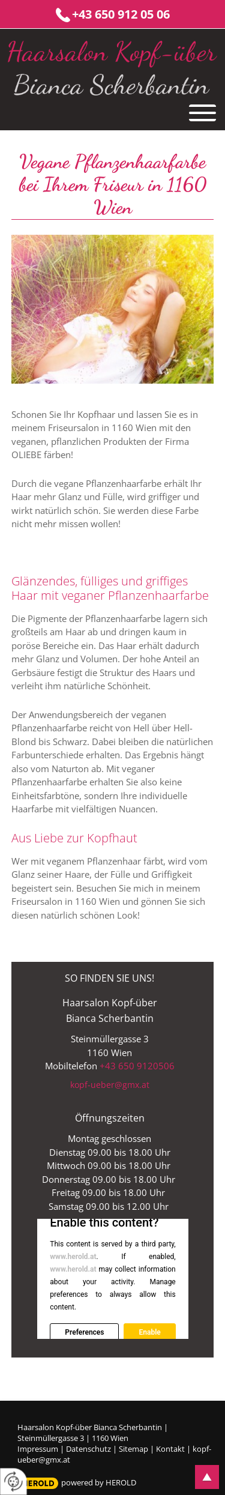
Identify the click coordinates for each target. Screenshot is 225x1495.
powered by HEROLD (98, 1482)
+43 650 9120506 (137, 1066)
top (207, 1477)
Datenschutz (88, 1448)
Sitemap (133, 1448)
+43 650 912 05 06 (121, 14)
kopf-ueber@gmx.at (109, 1084)
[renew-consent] (13, 1481)
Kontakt (170, 1448)
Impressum (37, 1448)
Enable (149, 1332)
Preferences (84, 1332)
